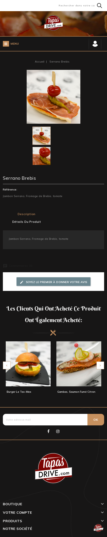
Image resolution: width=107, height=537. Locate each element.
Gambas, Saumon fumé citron (76, 391)
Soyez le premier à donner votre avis (53, 282)
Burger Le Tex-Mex (19, 391)
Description (26, 214)
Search (99, 5)
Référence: (10, 189)
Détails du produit (26, 222)
